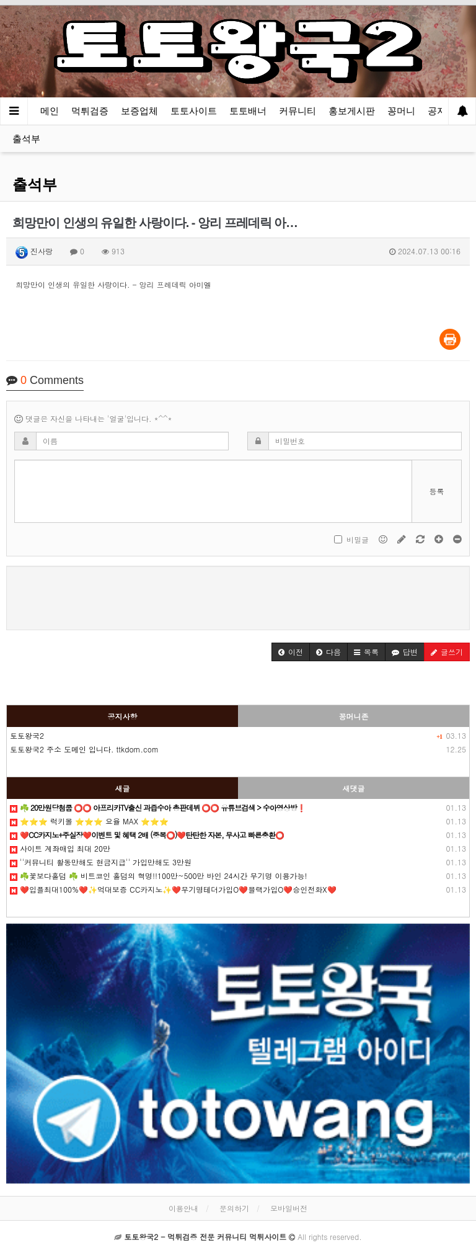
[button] (290, 652)
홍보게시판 (351, 110)
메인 (49, 110)
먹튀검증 (89, 110)
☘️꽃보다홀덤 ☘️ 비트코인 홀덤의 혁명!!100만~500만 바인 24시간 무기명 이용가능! (158, 875)
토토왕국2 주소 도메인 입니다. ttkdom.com (84, 749)
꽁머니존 (354, 716)
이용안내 (183, 1208)
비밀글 (351, 539)
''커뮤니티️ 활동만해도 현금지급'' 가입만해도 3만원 (101, 862)
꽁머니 (401, 110)
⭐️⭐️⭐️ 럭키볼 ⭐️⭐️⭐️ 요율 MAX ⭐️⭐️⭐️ (89, 821)
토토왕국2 (27, 735)
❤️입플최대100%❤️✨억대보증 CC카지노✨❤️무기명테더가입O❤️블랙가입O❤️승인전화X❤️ (173, 889)
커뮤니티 (297, 110)
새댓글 (354, 788)
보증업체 (139, 110)
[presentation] (238, 596)
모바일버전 (288, 1208)
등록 (437, 491)
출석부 (26, 138)
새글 (122, 788)
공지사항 (123, 716)
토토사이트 (193, 110)
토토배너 (248, 110)
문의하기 (234, 1208)
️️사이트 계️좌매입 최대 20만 (60, 848)
